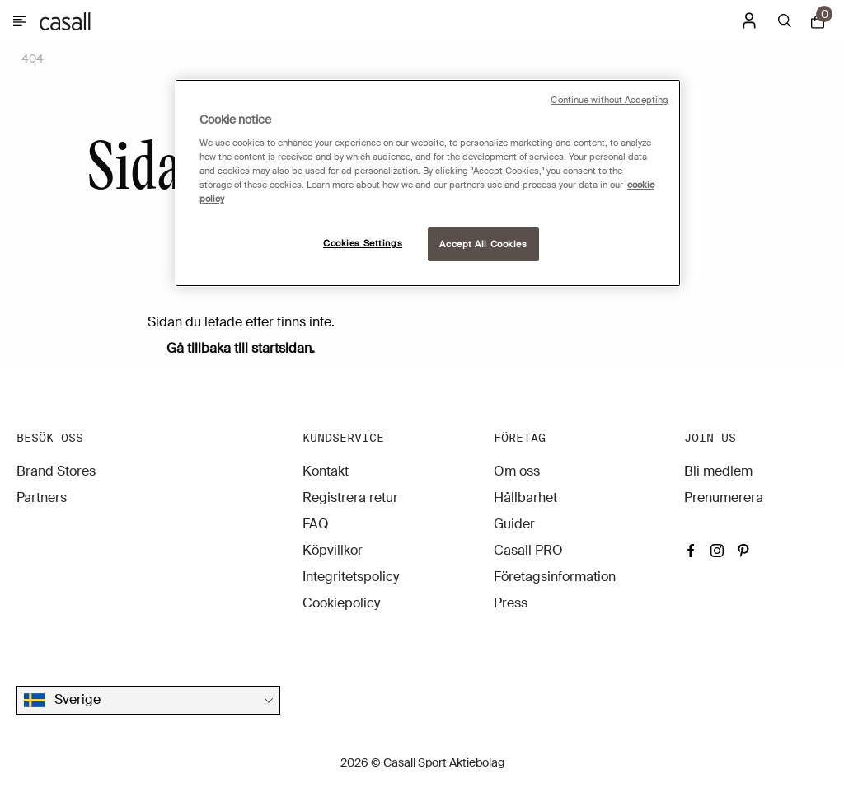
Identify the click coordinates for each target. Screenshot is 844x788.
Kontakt (325, 471)
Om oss (517, 471)
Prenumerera (723, 497)
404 (32, 58)
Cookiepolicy (341, 603)
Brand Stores (56, 471)
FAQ (315, 523)
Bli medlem (718, 471)
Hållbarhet (525, 497)
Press (511, 603)
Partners (41, 497)
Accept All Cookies (483, 244)
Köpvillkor (332, 550)
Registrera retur (350, 497)
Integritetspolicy (350, 576)
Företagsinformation (555, 576)
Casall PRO (528, 550)
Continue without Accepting (609, 100)
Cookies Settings (362, 243)
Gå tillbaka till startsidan (239, 348)
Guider (514, 523)
